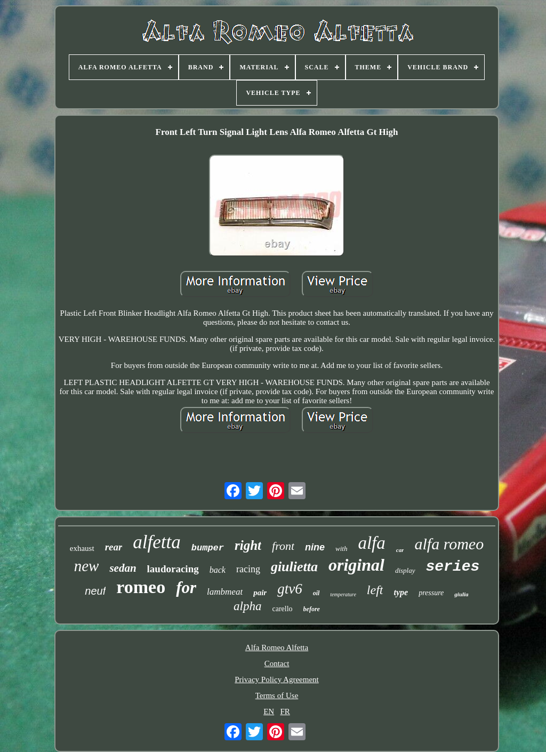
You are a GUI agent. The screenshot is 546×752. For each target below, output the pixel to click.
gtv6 (289, 589)
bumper (207, 548)
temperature (343, 594)
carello (282, 609)
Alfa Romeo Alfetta (276, 647)
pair (260, 592)
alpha (247, 606)
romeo (140, 587)
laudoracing (173, 568)
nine (315, 547)
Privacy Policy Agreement (276, 679)
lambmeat (225, 592)
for (186, 587)
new (86, 565)
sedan (122, 568)
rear (114, 547)
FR (285, 711)
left (375, 590)
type (401, 592)
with (341, 549)
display (405, 570)
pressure (431, 593)
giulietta (294, 566)
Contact (277, 663)
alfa (371, 543)
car (400, 550)
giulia (461, 594)
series (453, 566)
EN (268, 711)
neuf (95, 591)
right (248, 545)
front (283, 546)
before (311, 609)
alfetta (156, 542)
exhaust (82, 548)
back (218, 569)
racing (248, 569)
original (356, 564)
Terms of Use (277, 695)
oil (316, 593)
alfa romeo (449, 544)
